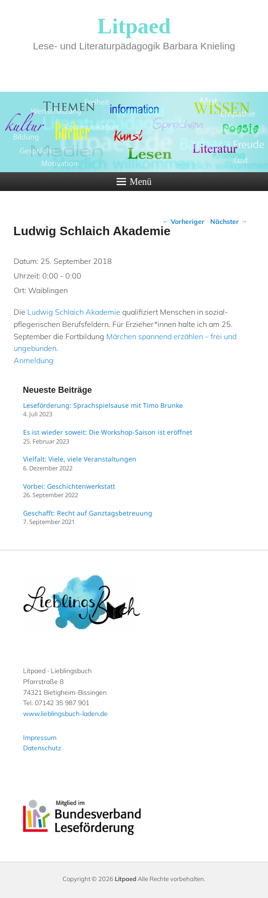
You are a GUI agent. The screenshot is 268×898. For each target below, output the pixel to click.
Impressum (39, 737)
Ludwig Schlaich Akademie (73, 312)
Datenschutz (42, 748)
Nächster (228, 221)
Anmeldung (34, 360)
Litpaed (134, 26)
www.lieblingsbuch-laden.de (65, 713)
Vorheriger (183, 221)
